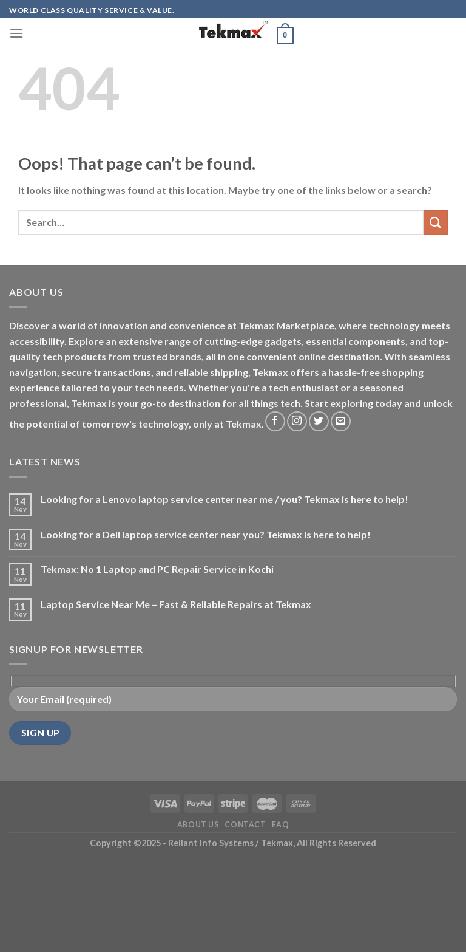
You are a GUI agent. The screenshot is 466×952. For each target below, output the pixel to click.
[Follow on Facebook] (275, 421)
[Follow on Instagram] (297, 421)
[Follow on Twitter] (319, 421)
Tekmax (277, 843)
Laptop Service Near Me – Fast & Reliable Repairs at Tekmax (176, 604)
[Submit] (436, 222)
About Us (198, 824)
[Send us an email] (341, 421)
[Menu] (16, 33)
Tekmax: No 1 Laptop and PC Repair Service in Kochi (157, 569)
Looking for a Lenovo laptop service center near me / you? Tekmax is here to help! (224, 499)
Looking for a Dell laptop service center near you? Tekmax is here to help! (206, 534)
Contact (245, 824)
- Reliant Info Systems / (211, 843)
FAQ (280, 824)
